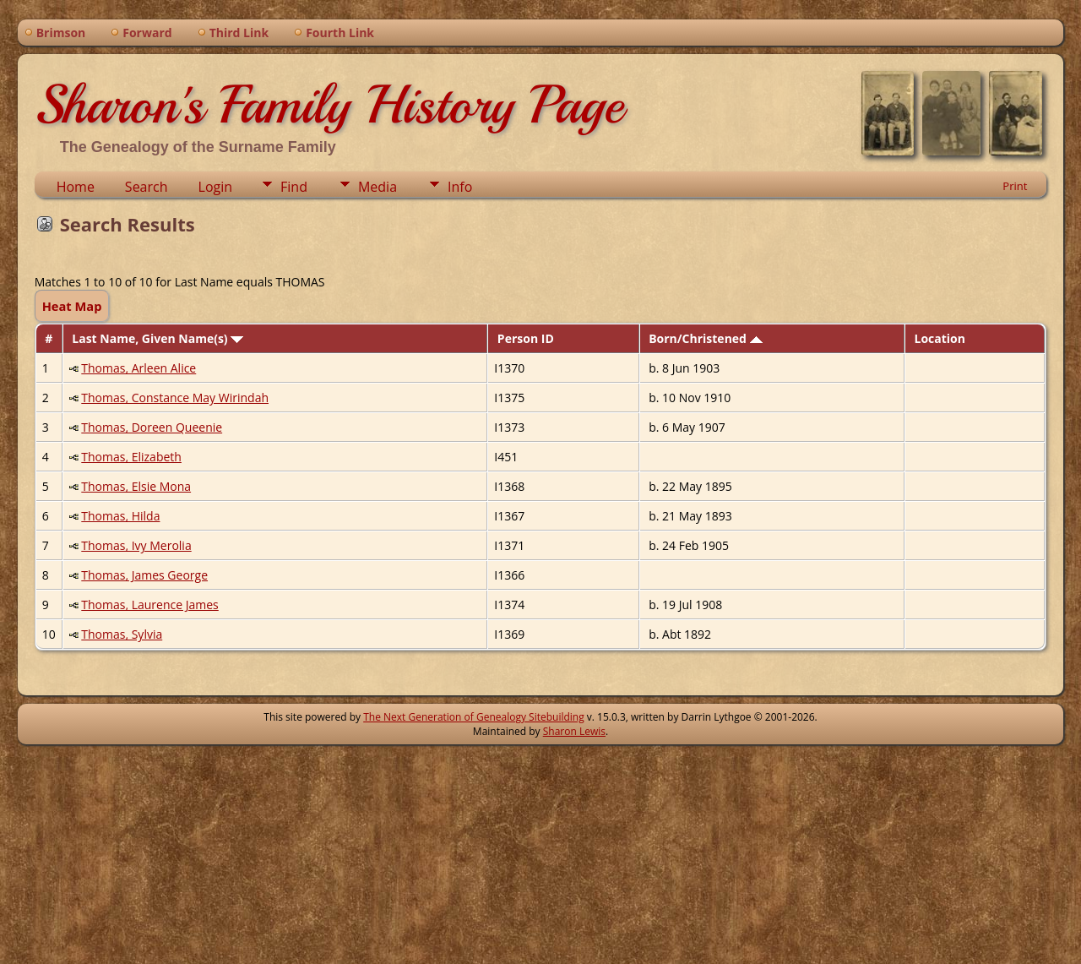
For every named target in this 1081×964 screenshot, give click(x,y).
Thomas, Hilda (120, 516)
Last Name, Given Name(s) (157, 338)
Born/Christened (705, 338)
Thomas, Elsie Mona (136, 486)
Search (146, 186)
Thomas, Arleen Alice (138, 368)
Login (215, 186)
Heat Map (72, 305)
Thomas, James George (144, 575)
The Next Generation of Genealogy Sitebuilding (473, 717)
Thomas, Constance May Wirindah (175, 397)
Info (460, 186)
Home (76, 186)
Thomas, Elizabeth (131, 457)
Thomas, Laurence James (149, 604)
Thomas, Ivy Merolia (136, 545)
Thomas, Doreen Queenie (151, 427)
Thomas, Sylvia (121, 634)
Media (377, 186)
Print (1014, 185)
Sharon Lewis (574, 731)
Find (293, 186)
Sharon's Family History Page (329, 105)
